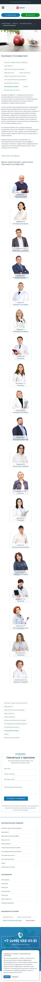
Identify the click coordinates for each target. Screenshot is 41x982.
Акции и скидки (30, 920)
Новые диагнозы (24, 72)
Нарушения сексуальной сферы (14, 69)
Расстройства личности (11, 83)
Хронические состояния (11, 90)
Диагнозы (16, 23)
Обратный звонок (8, 917)
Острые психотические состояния (15, 76)
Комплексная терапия (20, 196)
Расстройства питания (28, 23)
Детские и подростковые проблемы (16, 62)
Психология (20, 887)
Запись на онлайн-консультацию (12, 920)
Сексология (24, 250)
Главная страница (6, 23)
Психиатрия (16, 223)
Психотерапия (14, 156)
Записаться (30, 15)
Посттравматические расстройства (15, 79)
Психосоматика (20, 891)
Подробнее (15, 976)
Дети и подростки (20, 899)
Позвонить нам (11, 15)
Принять (7, 976)
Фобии (26, 86)
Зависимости (8, 66)
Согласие (33, 805)
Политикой (25, 810)
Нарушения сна (9, 72)
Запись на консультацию (24, 917)
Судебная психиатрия (20, 903)
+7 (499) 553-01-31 (20, 940)
